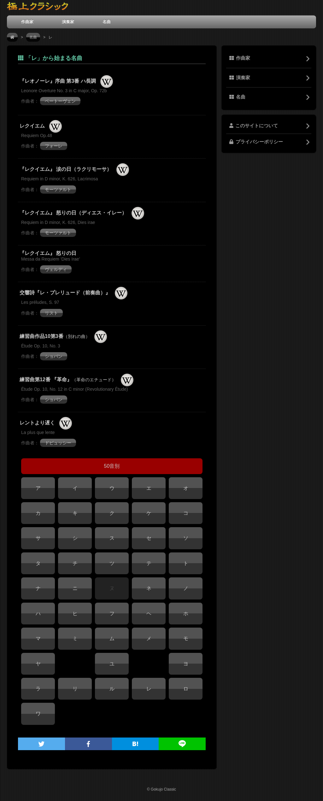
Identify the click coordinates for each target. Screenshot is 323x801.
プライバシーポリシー (256, 141)
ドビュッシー (58, 442)
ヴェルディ (56, 269)
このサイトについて (253, 125)
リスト (51, 313)
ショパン (53, 356)
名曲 (107, 21)
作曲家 (27, 21)
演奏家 (68, 21)
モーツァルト (58, 189)
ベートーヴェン (60, 101)
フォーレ (53, 145)
